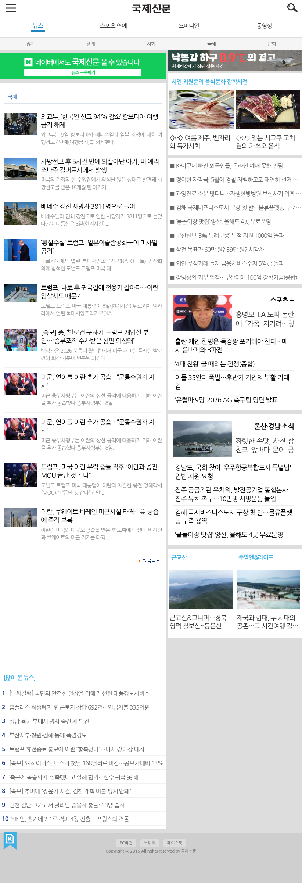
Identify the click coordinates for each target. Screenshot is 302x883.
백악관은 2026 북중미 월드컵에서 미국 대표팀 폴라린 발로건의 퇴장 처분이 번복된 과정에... (101, 354)
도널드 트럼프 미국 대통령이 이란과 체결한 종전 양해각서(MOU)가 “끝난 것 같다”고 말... (101, 489)
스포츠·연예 (113, 26)
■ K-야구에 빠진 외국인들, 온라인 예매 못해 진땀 (226, 166)
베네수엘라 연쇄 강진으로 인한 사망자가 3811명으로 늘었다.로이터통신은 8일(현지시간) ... (101, 220)
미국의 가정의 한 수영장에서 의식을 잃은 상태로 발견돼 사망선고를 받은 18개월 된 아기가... (101, 183)
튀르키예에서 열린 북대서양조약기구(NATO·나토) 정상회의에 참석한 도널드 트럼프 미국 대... (101, 265)
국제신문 (10, 841)
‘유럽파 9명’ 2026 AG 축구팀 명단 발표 (226, 400)
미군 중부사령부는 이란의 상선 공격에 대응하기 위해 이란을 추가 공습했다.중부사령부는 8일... (101, 399)
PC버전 (126, 843)
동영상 (264, 26)
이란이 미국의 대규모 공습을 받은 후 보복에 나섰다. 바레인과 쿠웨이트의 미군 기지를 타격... (101, 534)
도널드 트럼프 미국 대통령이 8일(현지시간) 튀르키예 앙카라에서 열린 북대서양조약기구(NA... (101, 310)
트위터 (149, 843)
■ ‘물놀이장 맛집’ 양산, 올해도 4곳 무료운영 (220, 222)
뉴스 (38, 26)
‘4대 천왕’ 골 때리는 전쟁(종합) (215, 364)
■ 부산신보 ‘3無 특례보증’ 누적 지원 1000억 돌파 (226, 235)
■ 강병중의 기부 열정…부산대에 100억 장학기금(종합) (233, 277)
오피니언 (189, 26)
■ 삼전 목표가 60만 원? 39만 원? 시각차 (216, 249)
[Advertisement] (83, 620)
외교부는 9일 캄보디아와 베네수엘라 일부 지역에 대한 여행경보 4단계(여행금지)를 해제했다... (101, 138)
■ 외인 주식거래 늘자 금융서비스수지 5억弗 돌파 (226, 263)
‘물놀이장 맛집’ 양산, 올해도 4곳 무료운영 (229, 535)
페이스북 (174, 843)
